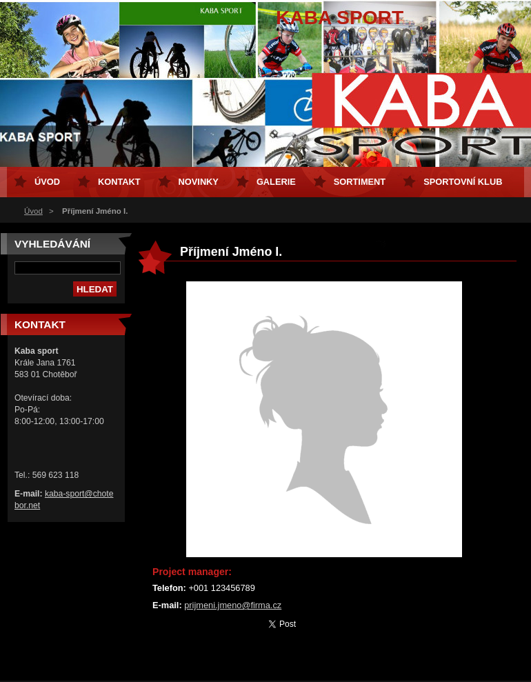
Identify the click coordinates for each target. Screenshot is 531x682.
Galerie (276, 182)
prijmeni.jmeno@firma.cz (232, 605)
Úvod (33, 211)
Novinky (199, 182)
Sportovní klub (462, 182)
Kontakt (119, 182)
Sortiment (359, 182)
